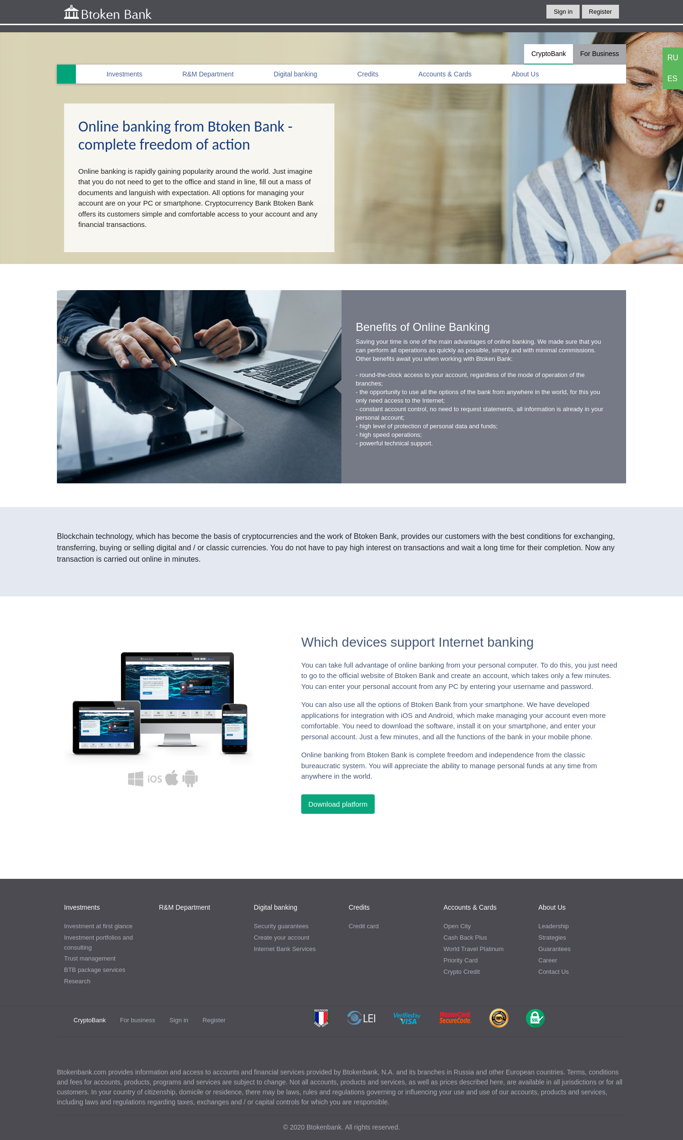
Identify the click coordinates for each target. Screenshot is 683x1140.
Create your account (281, 937)
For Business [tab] (599, 53)
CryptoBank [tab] (548, 53)
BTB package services (94, 969)
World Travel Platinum (473, 948)
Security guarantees (281, 926)
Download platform (338, 804)
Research (77, 981)
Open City (457, 926)
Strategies (552, 937)
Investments (124, 74)
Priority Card (460, 960)
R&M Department (207, 74)
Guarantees (554, 948)
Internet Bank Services (285, 948)
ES (672, 79)
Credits (367, 74)
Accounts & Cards (444, 74)
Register (600, 11)
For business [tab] (137, 1020)
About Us (525, 74)
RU (672, 58)
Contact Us (553, 971)
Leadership (553, 926)
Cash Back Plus (465, 937)
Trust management (90, 958)
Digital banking (295, 74)
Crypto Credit (461, 971)
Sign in (563, 11)
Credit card (364, 926)
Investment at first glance (98, 926)
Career (547, 960)
